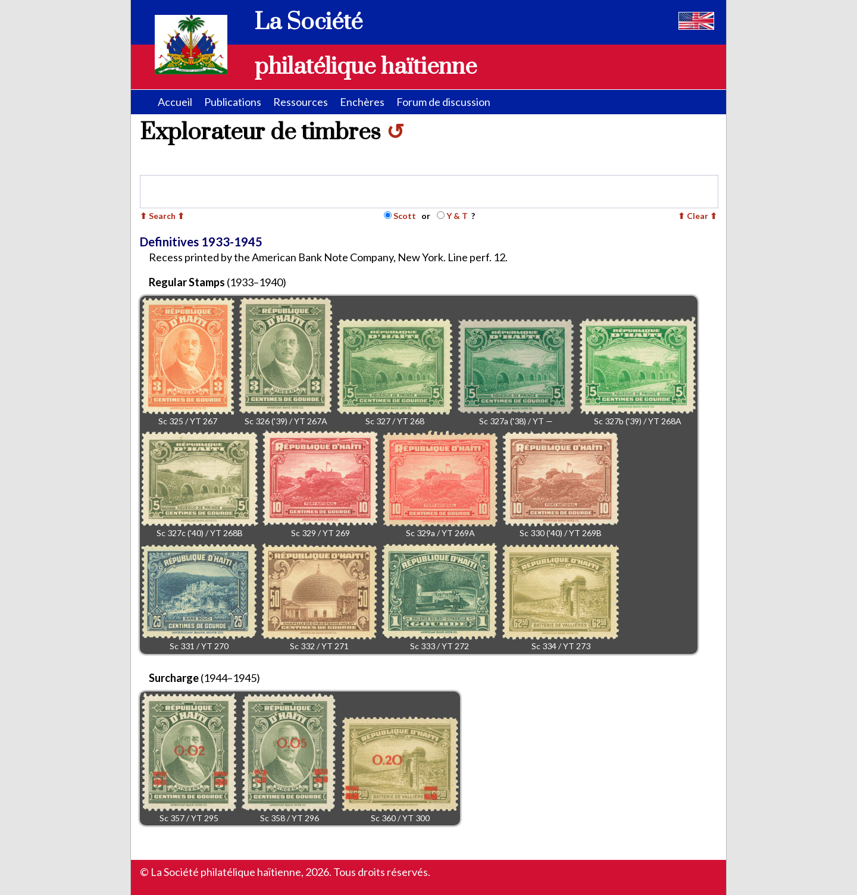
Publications (232, 101)
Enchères (362, 101)
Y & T (457, 216)
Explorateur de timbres (272, 132)
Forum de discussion (443, 101)
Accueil (175, 101)
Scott (404, 216)
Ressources (300, 101)
